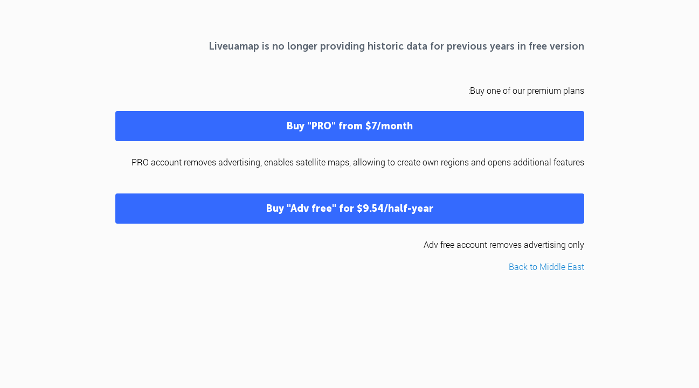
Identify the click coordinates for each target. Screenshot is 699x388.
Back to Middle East (546, 266)
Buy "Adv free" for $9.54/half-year (349, 208)
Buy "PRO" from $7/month (350, 126)
